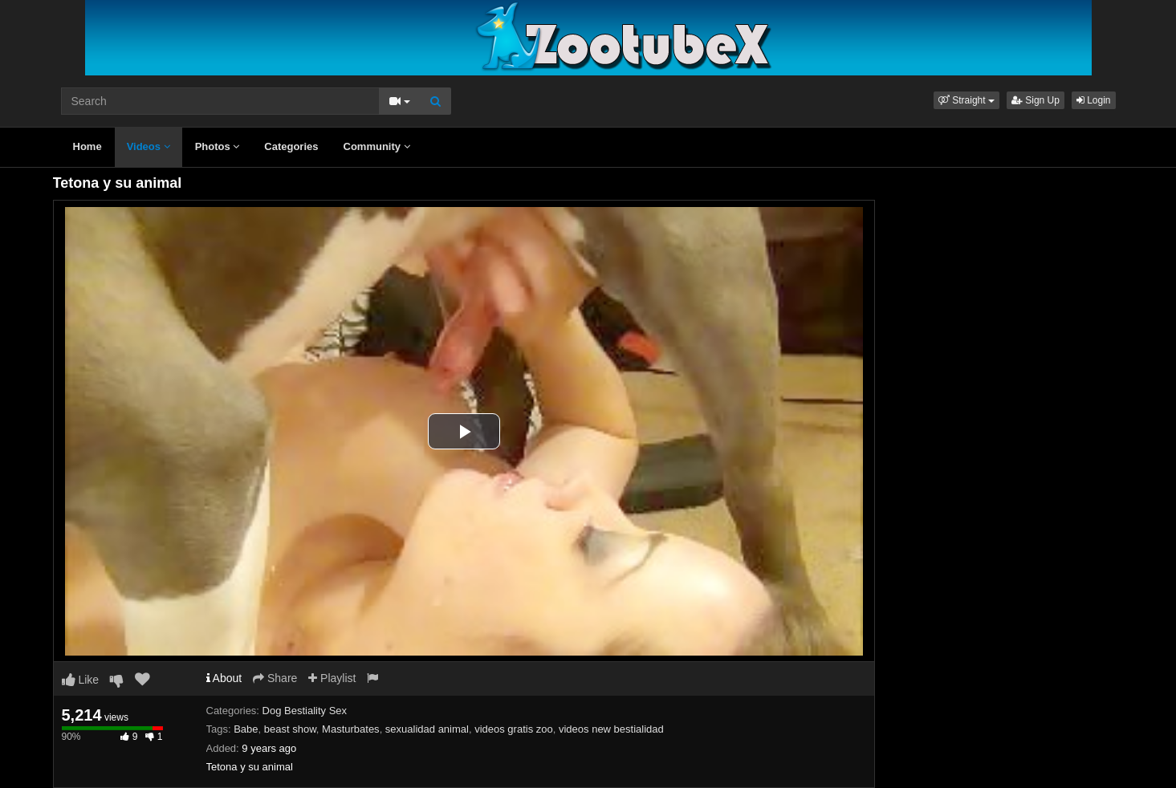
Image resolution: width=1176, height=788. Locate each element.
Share (275, 678)
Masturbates (351, 729)
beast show (290, 729)
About (224, 678)
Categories (291, 146)
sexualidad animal (427, 729)
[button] (966, 100)
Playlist (332, 678)
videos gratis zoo (513, 729)
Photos (217, 146)
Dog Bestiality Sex (305, 711)
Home (87, 146)
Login (1093, 100)
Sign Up (1035, 100)
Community (377, 146)
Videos (148, 146)
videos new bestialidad (611, 729)
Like (81, 679)
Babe (246, 729)
